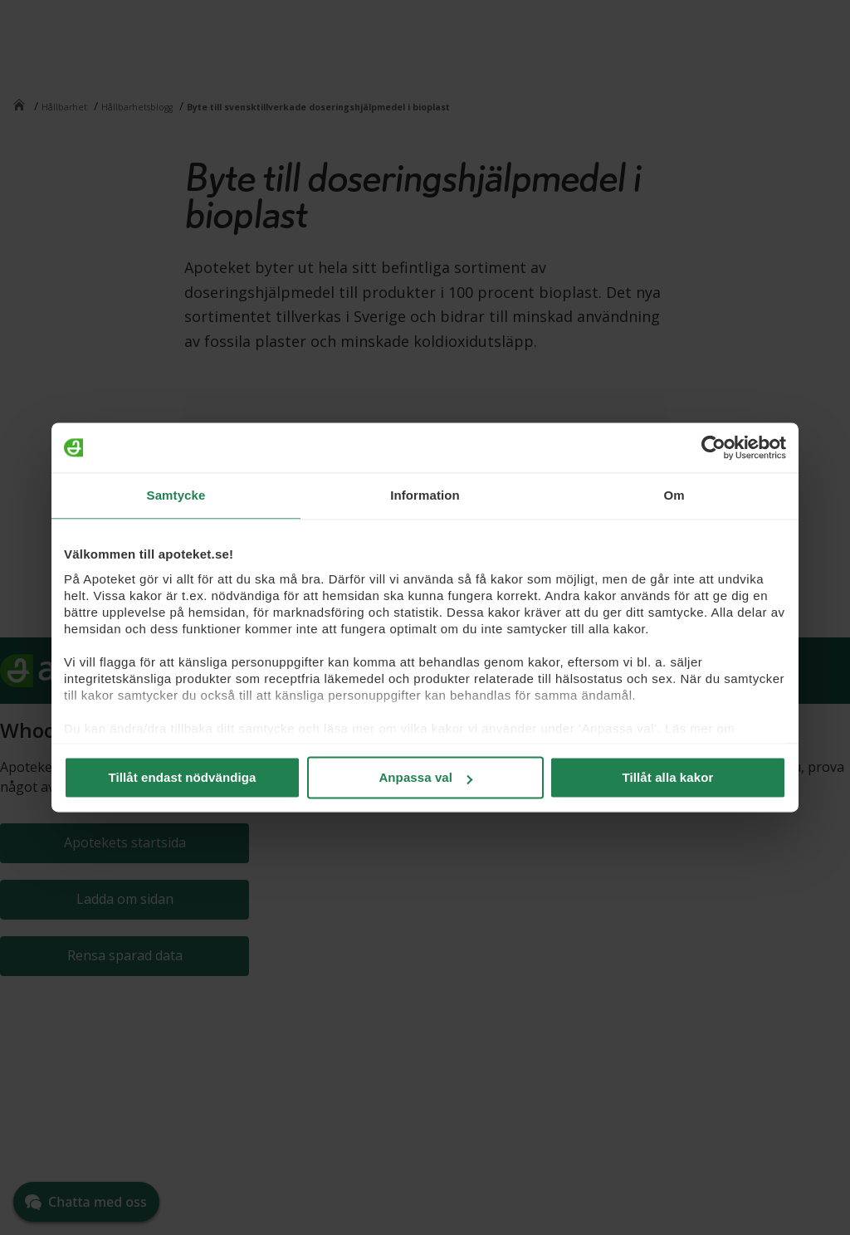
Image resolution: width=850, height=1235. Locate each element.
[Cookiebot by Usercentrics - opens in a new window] (713, 447)
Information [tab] (425, 495)
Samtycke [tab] (176, 495)
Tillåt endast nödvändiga (182, 777)
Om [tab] (673, 495)
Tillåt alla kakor (668, 777)
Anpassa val (425, 777)
